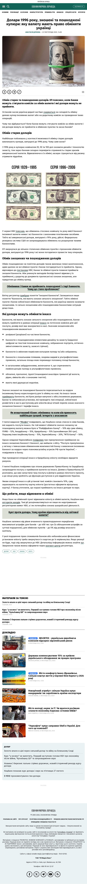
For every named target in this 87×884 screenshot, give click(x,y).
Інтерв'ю (81, 12)
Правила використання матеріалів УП (69, 819)
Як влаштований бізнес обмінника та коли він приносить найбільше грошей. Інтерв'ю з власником (43, 414)
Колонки (24, 12)
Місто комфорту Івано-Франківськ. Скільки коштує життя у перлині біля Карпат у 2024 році (56, 676)
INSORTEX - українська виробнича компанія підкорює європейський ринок (52, 639)
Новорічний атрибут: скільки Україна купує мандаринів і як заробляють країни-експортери (54, 692)
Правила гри (50, 12)
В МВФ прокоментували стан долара (22, 776)
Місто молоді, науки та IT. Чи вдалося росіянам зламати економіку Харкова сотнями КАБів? (54, 709)
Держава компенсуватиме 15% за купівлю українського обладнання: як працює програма (54, 656)
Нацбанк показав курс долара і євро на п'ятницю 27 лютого (34, 771)
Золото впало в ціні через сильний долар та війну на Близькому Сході (36, 602)
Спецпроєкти (70, 12)
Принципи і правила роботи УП (43, 822)
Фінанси (60, 12)
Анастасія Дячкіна (32, 32)
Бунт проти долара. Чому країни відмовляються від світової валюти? (44, 514)
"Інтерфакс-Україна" (64, 832)
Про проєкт (23, 819)
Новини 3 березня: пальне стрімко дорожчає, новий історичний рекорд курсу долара (40, 620)
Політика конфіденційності (41, 819)
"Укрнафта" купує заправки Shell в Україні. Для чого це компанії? (54, 727)
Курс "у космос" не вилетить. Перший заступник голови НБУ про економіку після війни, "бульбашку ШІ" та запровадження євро (41, 610)
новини (5, 12)
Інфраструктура (36, 12)
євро (30, 551)
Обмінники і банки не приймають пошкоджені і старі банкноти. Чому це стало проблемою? (43, 288)
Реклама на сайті (10, 819)
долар (6, 551)
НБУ (14, 551)
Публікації (14, 12)
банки (22, 551)
